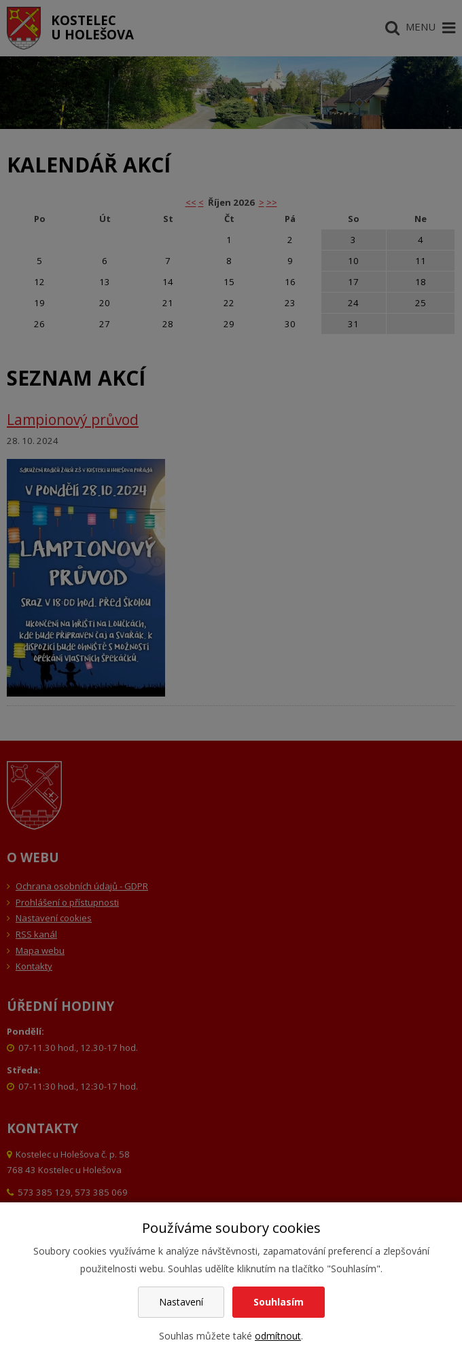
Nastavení (181, 1301)
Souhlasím (278, 1301)
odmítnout (278, 1335)
